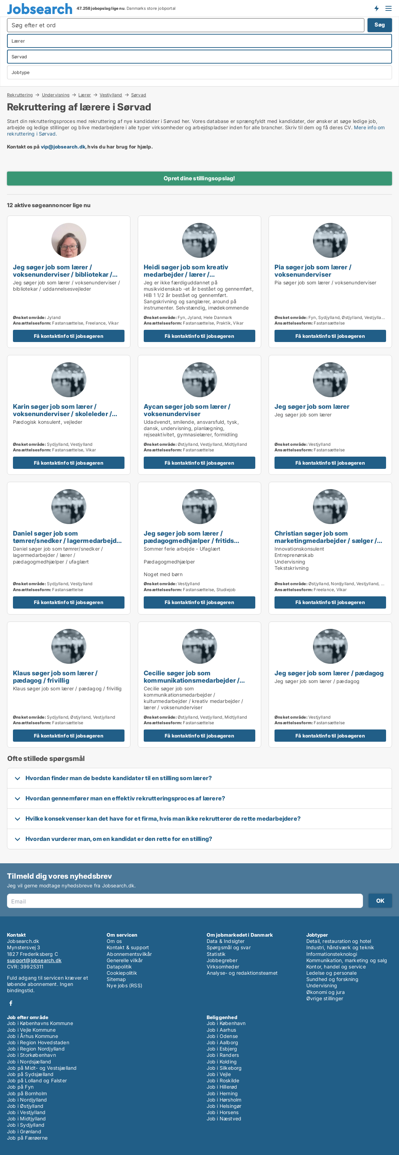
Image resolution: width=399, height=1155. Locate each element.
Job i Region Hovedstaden (38, 1042)
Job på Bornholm (27, 1093)
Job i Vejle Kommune (31, 1030)
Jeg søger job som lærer (312, 406)
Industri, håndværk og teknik (340, 947)
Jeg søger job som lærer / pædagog (329, 673)
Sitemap (116, 979)
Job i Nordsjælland (29, 1062)
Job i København (226, 1023)
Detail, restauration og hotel (338, 941)
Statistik (216, 954)
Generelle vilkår (125, 960)
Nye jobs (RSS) (124, 985)
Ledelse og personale (331, 973)
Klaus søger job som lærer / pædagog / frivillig (55, 676)
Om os (114, 941)
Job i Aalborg (222, 1042)
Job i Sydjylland (25, 1125)
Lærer (84, 94)
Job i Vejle (219, 1074)
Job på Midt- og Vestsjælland (42, 1068)
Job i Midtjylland (26, 1118)
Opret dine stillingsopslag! (199, 178)
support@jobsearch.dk (34, 960)
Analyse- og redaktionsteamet (242, 973)
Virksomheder (223, 966)
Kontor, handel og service (336, 966)
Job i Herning (222, 1093)
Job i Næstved (224, 1118)
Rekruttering (20, 94)
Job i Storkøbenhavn (31, 1055)
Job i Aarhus (221, 1030)
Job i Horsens (223, 1112)
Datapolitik (119, 966)
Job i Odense (222, 1036)
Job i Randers (223, 1055)
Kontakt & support (128, 947)
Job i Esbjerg (222, 1049)
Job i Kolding (222, 1062)
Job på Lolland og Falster (37, 1080)
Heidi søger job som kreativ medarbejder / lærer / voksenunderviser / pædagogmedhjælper (186, 278)
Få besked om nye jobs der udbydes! (376, 8)
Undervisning (56, 94)
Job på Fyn (20, 1087)
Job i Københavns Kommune (40, 1023)
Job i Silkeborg (224, 1068)
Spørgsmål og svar (229, 947)
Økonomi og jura (325, 992)
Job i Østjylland (25, 1106)
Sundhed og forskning (332, 979)
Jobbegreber (222, 960)
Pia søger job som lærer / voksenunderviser (313, 270)
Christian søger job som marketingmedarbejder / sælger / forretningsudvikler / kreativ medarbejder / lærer (326, 544)
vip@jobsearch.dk (63, 147)
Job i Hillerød (222, 1087)
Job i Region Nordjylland (36, 1049)
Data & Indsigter (226, 941)
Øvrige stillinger (324, 998)
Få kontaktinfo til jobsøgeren (69, 336)
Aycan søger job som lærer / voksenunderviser (187, 409)
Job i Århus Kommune (32, 1036)
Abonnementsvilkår (129, 954)
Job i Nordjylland (27, 1100)
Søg (380, 24)
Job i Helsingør (224, 1106)
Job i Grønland (24, 1131)
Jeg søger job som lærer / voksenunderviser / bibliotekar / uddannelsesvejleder (62, 274)
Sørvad (138, 95)
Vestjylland (111, 94)
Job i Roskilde (223, 1080)
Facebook (11, 1003)
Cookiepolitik (122, 973)
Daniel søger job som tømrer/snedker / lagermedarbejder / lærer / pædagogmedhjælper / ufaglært (68, 544)
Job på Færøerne (27, 1138)
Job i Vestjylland (26, 1112)
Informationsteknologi (331, 954)
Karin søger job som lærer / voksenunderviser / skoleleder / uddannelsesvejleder (62, 413)
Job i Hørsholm (224, 1100)
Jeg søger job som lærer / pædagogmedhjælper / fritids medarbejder (189, 540)
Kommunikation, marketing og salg (346, 960)
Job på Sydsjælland (30, 1074)
